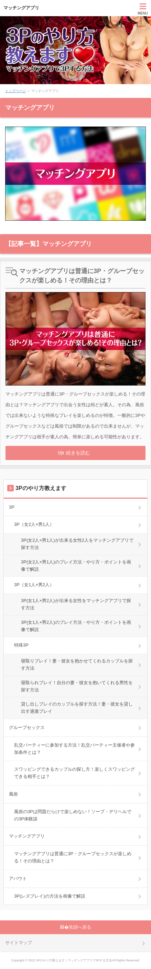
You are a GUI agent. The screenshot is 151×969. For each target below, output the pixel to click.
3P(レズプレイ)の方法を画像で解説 (49, 896)
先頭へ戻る (80, 927)
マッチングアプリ (21, 7)
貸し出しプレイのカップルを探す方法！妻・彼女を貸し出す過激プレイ (77, 707)
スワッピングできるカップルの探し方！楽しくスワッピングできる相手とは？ (74, 773)
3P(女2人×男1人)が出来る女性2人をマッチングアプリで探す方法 (77, 544)
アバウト (18, 878)
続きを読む (78, 453)
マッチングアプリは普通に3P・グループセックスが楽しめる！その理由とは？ (81, 276)
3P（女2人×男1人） (34, 524)
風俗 (13, 794)
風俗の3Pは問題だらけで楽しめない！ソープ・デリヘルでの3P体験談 (72, 815)
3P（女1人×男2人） (34, 584)
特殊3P (21, 645)
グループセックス (27, 727)
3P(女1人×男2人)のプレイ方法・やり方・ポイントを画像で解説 (76, 626)
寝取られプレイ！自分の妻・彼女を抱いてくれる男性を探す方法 (77, 686)
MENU (143, 13)
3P (11, 507)
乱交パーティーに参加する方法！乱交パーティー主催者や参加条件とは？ (74, 748)
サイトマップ (18, 942)
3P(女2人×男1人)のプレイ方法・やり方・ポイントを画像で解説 (76, 565)
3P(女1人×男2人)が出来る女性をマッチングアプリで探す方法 (76, 604)
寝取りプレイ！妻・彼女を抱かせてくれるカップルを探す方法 (77, 664)
